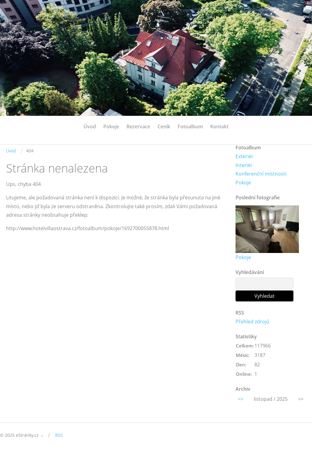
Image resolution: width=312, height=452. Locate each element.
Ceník (164, 126)
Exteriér (245, 156)
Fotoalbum (190, 126)
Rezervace (138, 126)
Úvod (89, 126)
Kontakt (219, 126)
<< (240, 399)
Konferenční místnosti (261, 173)
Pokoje (111, 126)
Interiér (244, 165)
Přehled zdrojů (252, 321)
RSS (59, 435)
